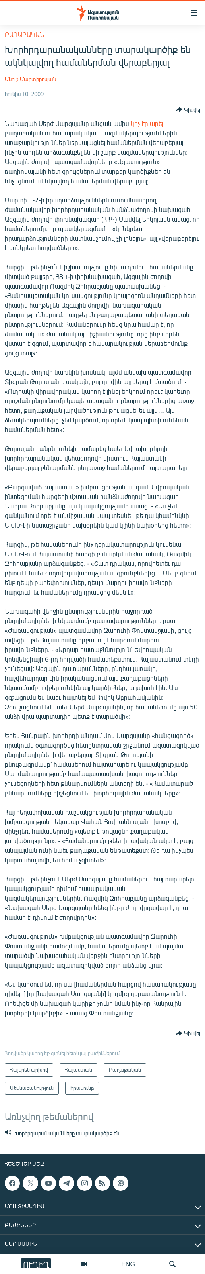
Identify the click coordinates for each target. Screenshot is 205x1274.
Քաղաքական (24, 34)
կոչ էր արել (147, 123)
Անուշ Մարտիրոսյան (30, 79)
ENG (128, 1264)
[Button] (188, 109)
